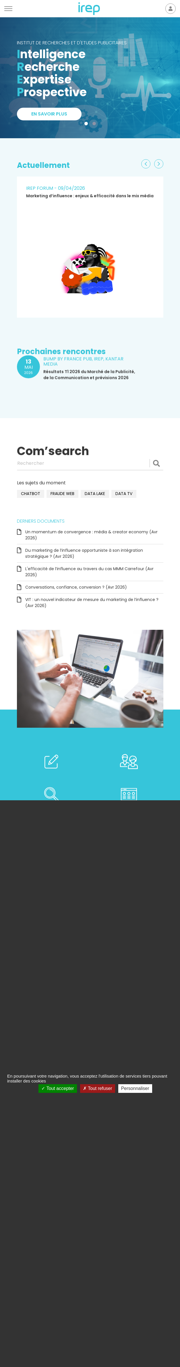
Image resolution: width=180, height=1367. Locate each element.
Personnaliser (135, 1088)
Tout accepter (57, 1088)
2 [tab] (95, 125)
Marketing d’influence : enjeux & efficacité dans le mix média (90, 196)
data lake (95, 493)
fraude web (62, 493)
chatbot (30, 493)
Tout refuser (97, 1088)
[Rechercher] (90, 463)
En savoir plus (49, 114)
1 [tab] (87, 125)
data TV (123, 493)
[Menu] (8, 8)
